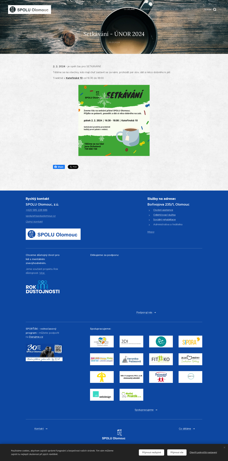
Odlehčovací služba (164, 214)
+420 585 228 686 (36, 210)
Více (42, 273)
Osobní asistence (163, 210)
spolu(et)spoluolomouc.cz (41, 215)
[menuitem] (164, 9)
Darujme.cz (36, 336)
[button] (210, 9)
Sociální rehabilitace (164, 219)
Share (58, 167)
